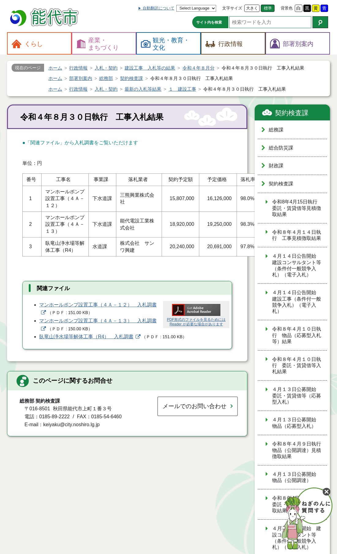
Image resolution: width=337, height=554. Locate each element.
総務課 (276, 129)
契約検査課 (292, 113)
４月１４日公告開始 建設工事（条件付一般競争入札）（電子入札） (296, 302)
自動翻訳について (158, 8)
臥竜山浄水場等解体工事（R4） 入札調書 (86, 336)
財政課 (276, 165)
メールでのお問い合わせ (195, 406)
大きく (252, 8)
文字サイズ (232, 8)
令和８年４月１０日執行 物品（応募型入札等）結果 (296, 335)
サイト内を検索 (209, 22)
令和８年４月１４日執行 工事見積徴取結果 (296, 235)
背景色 (287, 8)
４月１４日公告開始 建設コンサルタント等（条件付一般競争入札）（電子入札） (296, 265)
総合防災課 (281, 147)
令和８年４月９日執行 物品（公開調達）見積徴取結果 (299, 450)
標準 (268, 8)
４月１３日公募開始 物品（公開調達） (296, 477)
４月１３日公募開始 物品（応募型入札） (296, 423)
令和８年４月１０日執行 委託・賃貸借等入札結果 (296, 365)
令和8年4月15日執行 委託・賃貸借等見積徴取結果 (297, 208)
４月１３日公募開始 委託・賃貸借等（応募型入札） (296, 395)
